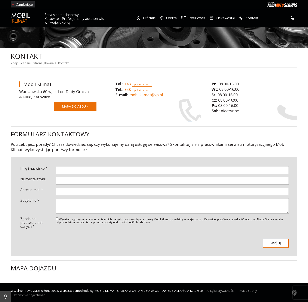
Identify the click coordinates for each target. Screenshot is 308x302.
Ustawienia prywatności (29, 295)
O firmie (146, 18)
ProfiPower (193, 18)
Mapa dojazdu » (74, 106)
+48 (138, 83)
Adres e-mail (31, 189)
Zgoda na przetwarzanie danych (31, 222)
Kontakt (248, 18)
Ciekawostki (222, 18)
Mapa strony (248, 290)
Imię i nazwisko (33, 168)
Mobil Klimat (38, 83)
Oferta (168, 18)
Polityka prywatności (220, 290)
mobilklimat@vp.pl (146, 94)
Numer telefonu (33, 179)
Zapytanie (29, 200)
